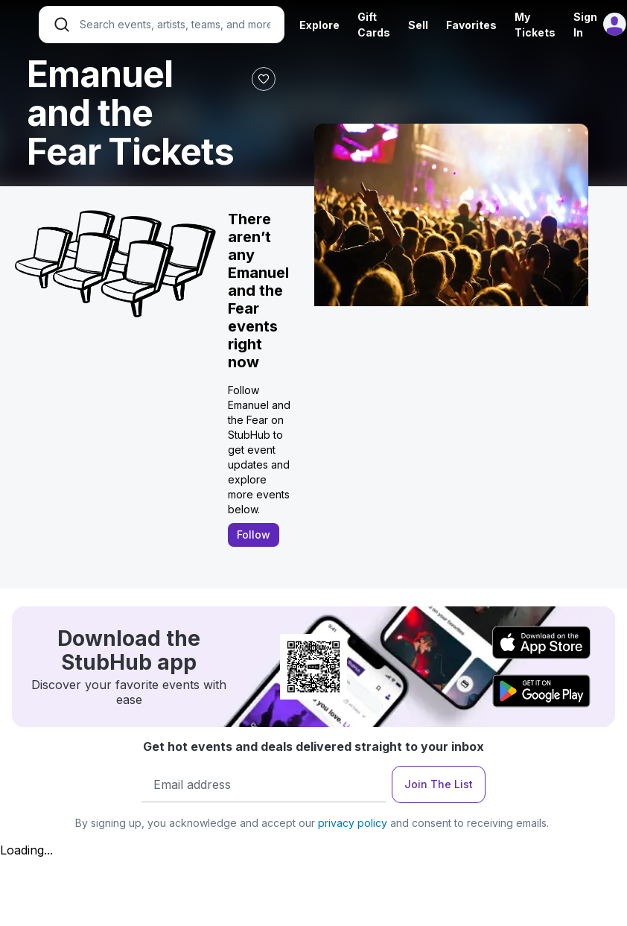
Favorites (471, 25)
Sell (418, 25)
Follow (253, 534)
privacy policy (352, 822)
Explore (319, 25)
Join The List (438, 784)
